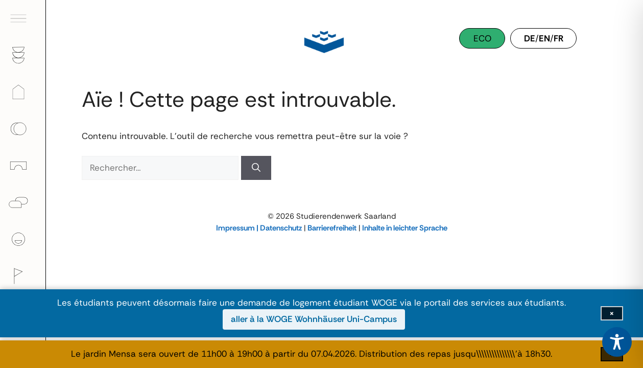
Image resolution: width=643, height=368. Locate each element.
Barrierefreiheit (331, 228)
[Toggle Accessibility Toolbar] (617, 342)
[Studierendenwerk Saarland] (322, 41)
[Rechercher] (256, 168)
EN (544, 38)
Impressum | (238, 228)
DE (529, 38)
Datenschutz (281, 228)
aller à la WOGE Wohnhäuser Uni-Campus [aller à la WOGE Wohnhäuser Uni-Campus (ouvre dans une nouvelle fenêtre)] (314, 319)
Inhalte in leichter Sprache (404, 228)
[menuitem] (23, 18)
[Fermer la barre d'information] (612, 313)
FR (558, 38)
